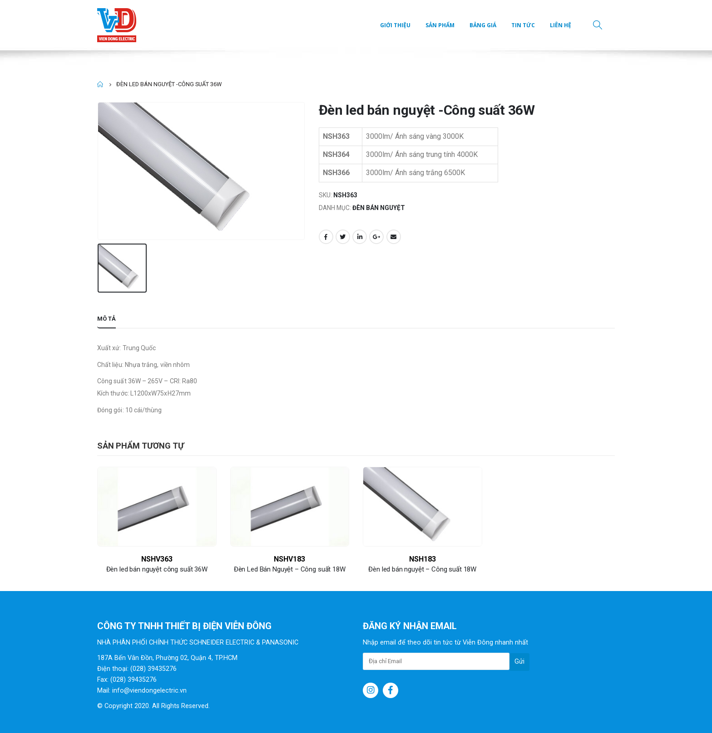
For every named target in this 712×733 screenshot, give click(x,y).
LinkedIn (359, 237)
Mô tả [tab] (106, 318)
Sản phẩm (440, 25)
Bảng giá (483, 25)
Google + (376, 237)
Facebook (326, 237)
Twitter (343, 237)
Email (393, 237)
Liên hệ (560, 25)
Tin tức (523, 25)
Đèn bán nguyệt (378, 207)
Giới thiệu (395, 25)
